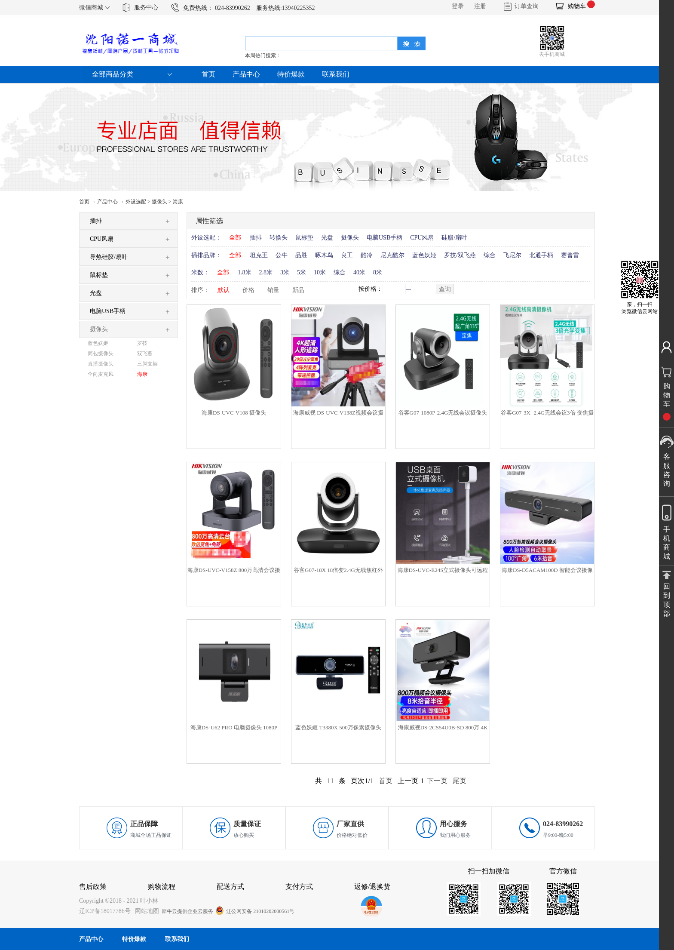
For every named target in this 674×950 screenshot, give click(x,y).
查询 (445, 289)
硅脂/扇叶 (454, 237)
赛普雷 (570, 255)
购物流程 (161, 886)
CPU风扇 (422, 237)
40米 (359, 272)
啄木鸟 (324, 255)
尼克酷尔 (392, 255)
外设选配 (136, 202)
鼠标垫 (304, 237)
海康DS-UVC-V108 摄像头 (234, 412)
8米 (377, 272)
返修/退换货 (372, 886)
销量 (273, 290)
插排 (256, 237)
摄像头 (159, 202)
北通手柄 (541, 255)
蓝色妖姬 (424, 255)
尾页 (459, 780)
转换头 (279, 237)
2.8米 (266, 272)
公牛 (282, 255)
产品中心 (107, 202)
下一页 (437, 780)
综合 (490, 255)
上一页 (408, 780)
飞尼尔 (512, 255)
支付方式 (299, 886)
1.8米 (244, 272)
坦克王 (259, 255)
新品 (298, 290)
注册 (480, 6)
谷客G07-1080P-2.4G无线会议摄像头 (442, 412)
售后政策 (93, 886)
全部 (235, 237)
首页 (208, 74)
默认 (224, 290)
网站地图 (145, 911)
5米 (301, 272)
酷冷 (367, 255)
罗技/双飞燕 (460, 255)
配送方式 (230, 886)
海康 (178, 202)
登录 (458, 6)
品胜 (301, 255)
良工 (347, 255)
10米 (320, 272)
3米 (284, 272)
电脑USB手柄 (384, 237)
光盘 (327, 237)
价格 (248, 290)
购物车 (577, 6)
